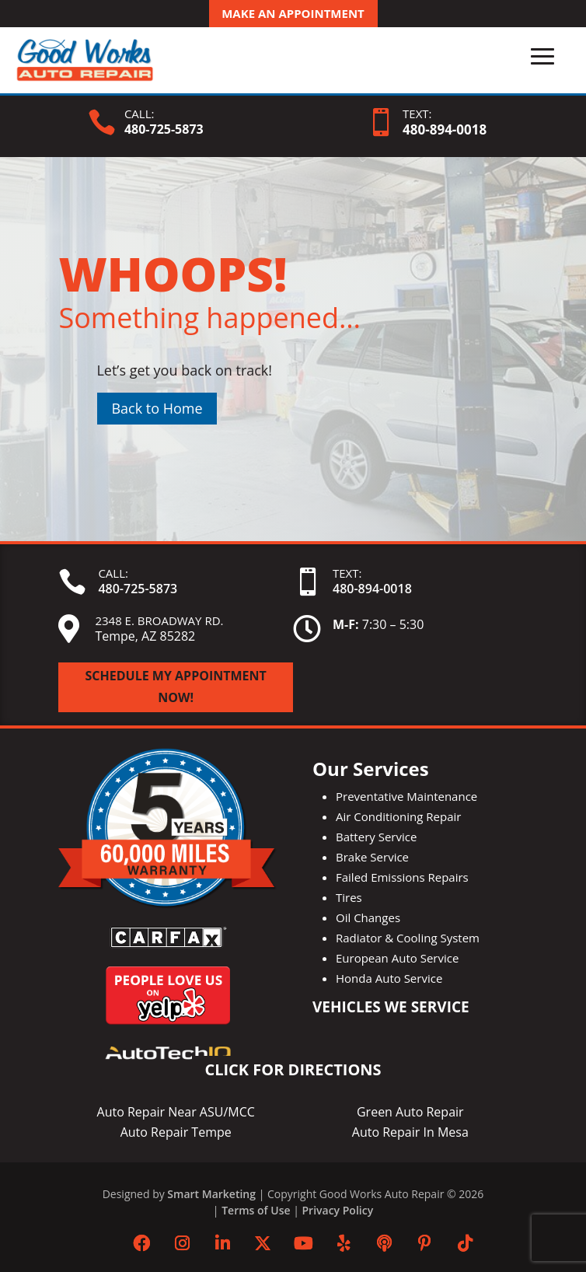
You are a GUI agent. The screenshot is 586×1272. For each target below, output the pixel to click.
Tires (349, 897)
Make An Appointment (293, 13)
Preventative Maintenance (406, 796)
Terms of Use (255, 1210)
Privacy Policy (338, 1210)
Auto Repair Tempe (176, 1132)
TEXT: (417, 113)
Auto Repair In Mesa (410, 1132)
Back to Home (156, 408)
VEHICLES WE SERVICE (390, 1007)
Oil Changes (368, 917)
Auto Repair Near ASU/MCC (176, 1111)
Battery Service (376, 836)
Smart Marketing (211, 1193)
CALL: (139, 113)
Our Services (370, 768)
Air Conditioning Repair (398, 816)
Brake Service (372, 857)
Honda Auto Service (389, 978)
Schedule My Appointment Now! (176, 686)
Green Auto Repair (410, 1111)
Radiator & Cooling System (408, 937)
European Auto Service (397, 958)
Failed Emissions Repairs (402, 877)
